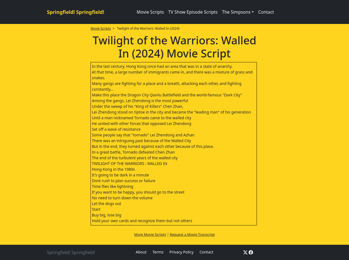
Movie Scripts (150, 12)
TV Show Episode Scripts (193, 12)
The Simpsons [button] (236, 12)
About (141, 252)
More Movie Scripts (150, 234)
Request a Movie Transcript (192, 234)
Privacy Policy (181, 252)
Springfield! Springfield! (75, 12)
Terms (157, 252)
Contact (266, 12)
